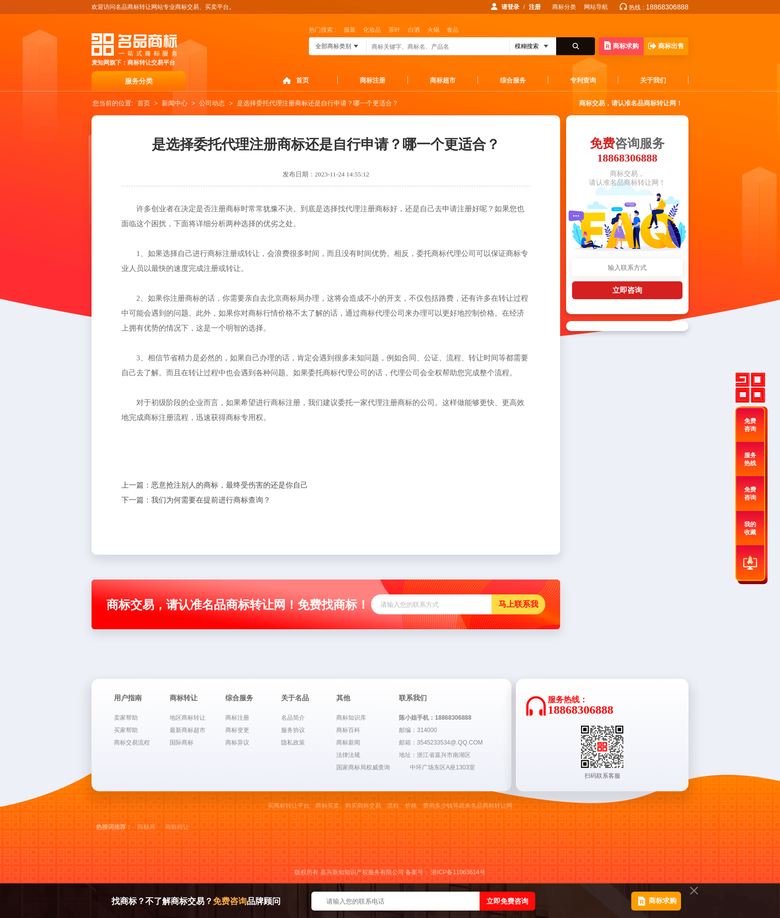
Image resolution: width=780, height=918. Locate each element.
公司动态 (212, 103)
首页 (302, 80)
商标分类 (564, 6)
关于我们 (653, 80)
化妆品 (372, 29)
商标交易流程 (132, 742)
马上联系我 (518, 604)
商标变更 (237, 730)
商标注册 (373, 80)
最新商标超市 (187, 730)
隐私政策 (293, 742)
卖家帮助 (126, 717)
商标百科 (348, 730)
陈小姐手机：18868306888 (435, 717)
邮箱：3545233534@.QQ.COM (441, 742)
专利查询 (583, 80)
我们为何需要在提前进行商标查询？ (196, 500)
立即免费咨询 (507, 901)
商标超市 (443, 80)
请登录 (510, 6)
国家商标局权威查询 (363, 767)
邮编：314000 (418, 730)
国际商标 (182, 742)
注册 (535, 6)
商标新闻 (348, 742)
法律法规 (348, 754)
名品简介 (293, 717)
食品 (453, 29)
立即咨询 (627, 290)
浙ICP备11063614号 (458, 872)
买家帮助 (126, 730)
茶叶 (394, 29)
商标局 (146, 827)
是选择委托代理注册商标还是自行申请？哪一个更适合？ (317, 103)
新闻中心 (175, 103)
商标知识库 (351, 717)
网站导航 (596, 6)
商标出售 (666, 46)
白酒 (414, 29)
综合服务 (513, 80)
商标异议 (237, 742)
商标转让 (177, 827)
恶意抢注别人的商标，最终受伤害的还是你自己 (214, 485)
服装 (350, 29)
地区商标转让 (187, 717)
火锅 (433, 29)
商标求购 (621, 45)
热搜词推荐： (114, 827)
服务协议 (293, 730)
